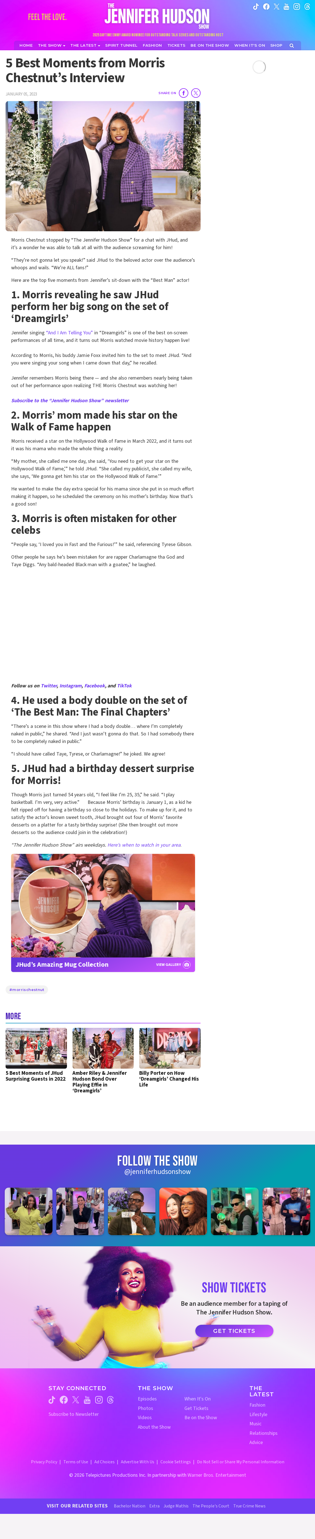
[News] (85, 45)
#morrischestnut (26, 989)
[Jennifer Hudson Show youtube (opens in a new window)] (286, 6)
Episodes (147, 1399)
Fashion (257, 1405)
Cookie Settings (175, 1462)
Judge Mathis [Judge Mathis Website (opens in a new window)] (176, 1506)
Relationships (263, 1433)
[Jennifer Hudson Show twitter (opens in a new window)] (277, 6)
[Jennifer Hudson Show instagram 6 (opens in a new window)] (286, 1211)
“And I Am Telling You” (69, 332)
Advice (256, 1442)
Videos (145, 1417)
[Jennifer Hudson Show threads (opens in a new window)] (110, 1400)
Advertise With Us (137, 1462)
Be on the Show (200, 1417)
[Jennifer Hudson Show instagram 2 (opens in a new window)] (80, 1211)
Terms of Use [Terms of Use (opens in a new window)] (75, 1462)
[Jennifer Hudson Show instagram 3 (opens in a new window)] (132, 1211)
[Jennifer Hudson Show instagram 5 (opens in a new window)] (235, 1211)
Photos (145, 1408)
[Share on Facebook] (183, 93)
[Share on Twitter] (196, 93)
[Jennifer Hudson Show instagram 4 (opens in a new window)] (183, 1211)
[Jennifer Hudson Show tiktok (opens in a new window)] (256, 6)
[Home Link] (157, 16)
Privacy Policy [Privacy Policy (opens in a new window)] (44, 1462)
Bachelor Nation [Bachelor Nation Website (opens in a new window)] (129, 1506)
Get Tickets (234, 1331)
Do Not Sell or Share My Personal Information (240, 1462)
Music (255, 1424)
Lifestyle (258, 1414)
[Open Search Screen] (291, 45)
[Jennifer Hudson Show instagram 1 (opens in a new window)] (28, 1211)
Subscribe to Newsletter (74, 1414)
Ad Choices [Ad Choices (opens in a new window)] (104, 1462)
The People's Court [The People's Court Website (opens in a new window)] (211, 1506)
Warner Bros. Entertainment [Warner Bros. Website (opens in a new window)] (216, 1475)
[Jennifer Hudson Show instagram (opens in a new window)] (297, 6)
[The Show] (51, 45)
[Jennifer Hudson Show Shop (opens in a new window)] (276, 45)
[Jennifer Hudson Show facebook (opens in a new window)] (266, 6)
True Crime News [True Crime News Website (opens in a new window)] (249, 1506)
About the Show (154, 1427)
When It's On (197, 1399)
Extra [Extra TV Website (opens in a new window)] (154, 1506)
